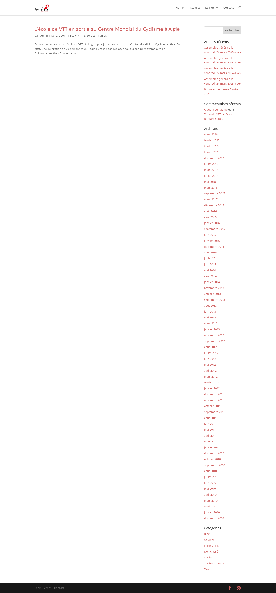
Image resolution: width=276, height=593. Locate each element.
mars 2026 (211, 134)
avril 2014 (210, 276)
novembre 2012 (214, 335)
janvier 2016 (212, 223)
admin (44, 35)
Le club (210, 7)
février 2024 (211, 146)
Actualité (194, 7)
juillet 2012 (211, 353)
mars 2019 (211, 170)
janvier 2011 (212, 447)
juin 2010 (210, 482)
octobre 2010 (212, 459)
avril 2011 (210, 435)
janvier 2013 (212, 329)
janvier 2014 (212, 282)
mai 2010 (210, 488)
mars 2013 (211, 323)
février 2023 (211, 152)
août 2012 (210, 347)
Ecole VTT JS (77, 35)
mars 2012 (211, 376)
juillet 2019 (211, 164)
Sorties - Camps (97, 35)
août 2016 (210, 211)
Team (207, 569)
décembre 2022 (214, 158)
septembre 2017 (214, 193)
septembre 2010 (214, 465)
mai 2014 (210, 270)
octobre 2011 (212, 406)
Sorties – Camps (214, 563)
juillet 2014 (211, 258)
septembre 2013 (214, 300)
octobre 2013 (212, 294)
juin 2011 (210, 423)
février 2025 (211, 140)
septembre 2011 (214, 412)
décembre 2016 (214, 205)
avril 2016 (210, 217)
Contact (228, 7)
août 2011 (210, 418)
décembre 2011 (214, 394)
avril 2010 (210, 494)
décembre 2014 (214, 246)
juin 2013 (210, 311)
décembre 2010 (214, 453)
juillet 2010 (211, 477)
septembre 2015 (214, 229)
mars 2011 (211, 441)
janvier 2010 (212, 512)
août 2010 (210, 471)
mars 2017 (211, 199)
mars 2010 (211, 500)
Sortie (208, 557)
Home (180, 7)
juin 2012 (210, 359)
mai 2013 (210, 317)
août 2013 (210, 305)
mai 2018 (210, 181)
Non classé (211, 551)
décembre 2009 (214, 518)
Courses (209, 540)
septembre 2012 (214, 341)
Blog (207, 534)
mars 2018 (211, 187)
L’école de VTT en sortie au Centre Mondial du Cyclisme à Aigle (107, 28)
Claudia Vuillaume (216, 109)
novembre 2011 (214, 400)
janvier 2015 (212, 241)
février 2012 (211, 382)
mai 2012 (210, 364)
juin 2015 (210, 235)
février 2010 (211, 506)
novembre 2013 (214, 288)
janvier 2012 (212, 388)
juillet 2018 (211, 176)
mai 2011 (210, 429)
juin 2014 (210, 264)
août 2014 (210, 252)
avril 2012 (210, 370)
